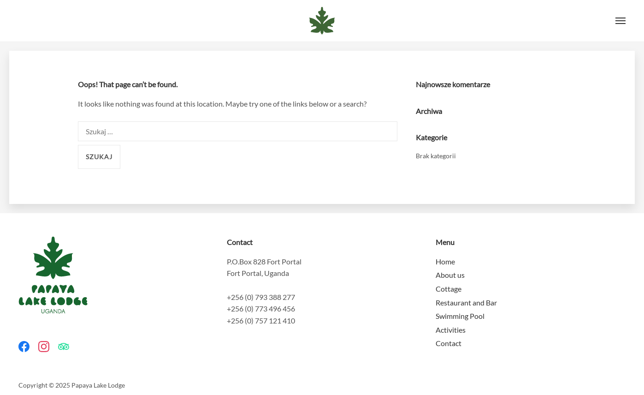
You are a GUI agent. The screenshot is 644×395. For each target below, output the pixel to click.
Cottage (448, 288)
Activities (451, 329)
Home (445, 261)
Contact (448, 343)
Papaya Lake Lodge (322, 21)
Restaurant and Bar (466, 302)
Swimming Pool (460, 315)
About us (450, 274)
